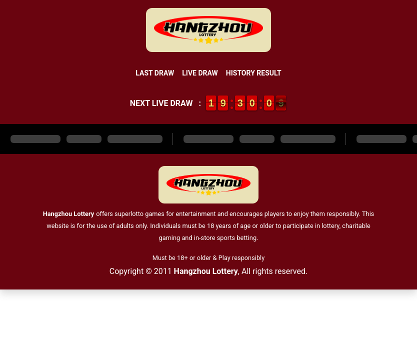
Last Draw (155, 73)
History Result (254, 73)
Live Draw (200, 73)
